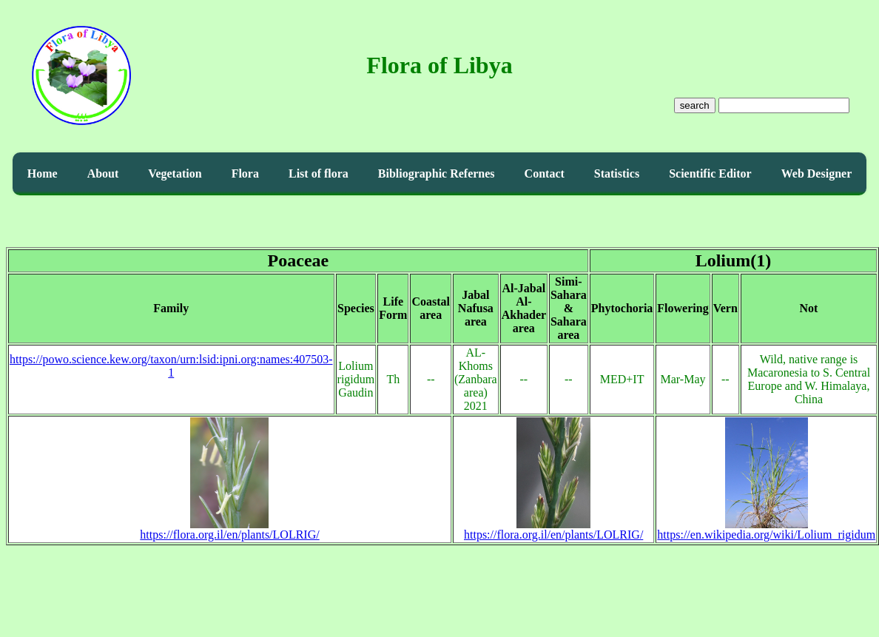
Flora (245, 173)
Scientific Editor (710, 173)
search (695, 105)
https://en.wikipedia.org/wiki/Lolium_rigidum (766, 529)
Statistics (616, 173)
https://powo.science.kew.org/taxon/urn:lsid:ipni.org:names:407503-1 (171, 366)
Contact (545, 173)
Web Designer (816, 173)
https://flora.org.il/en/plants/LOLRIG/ (229, 529)
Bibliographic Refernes (436, 173)
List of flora (318, 173)
